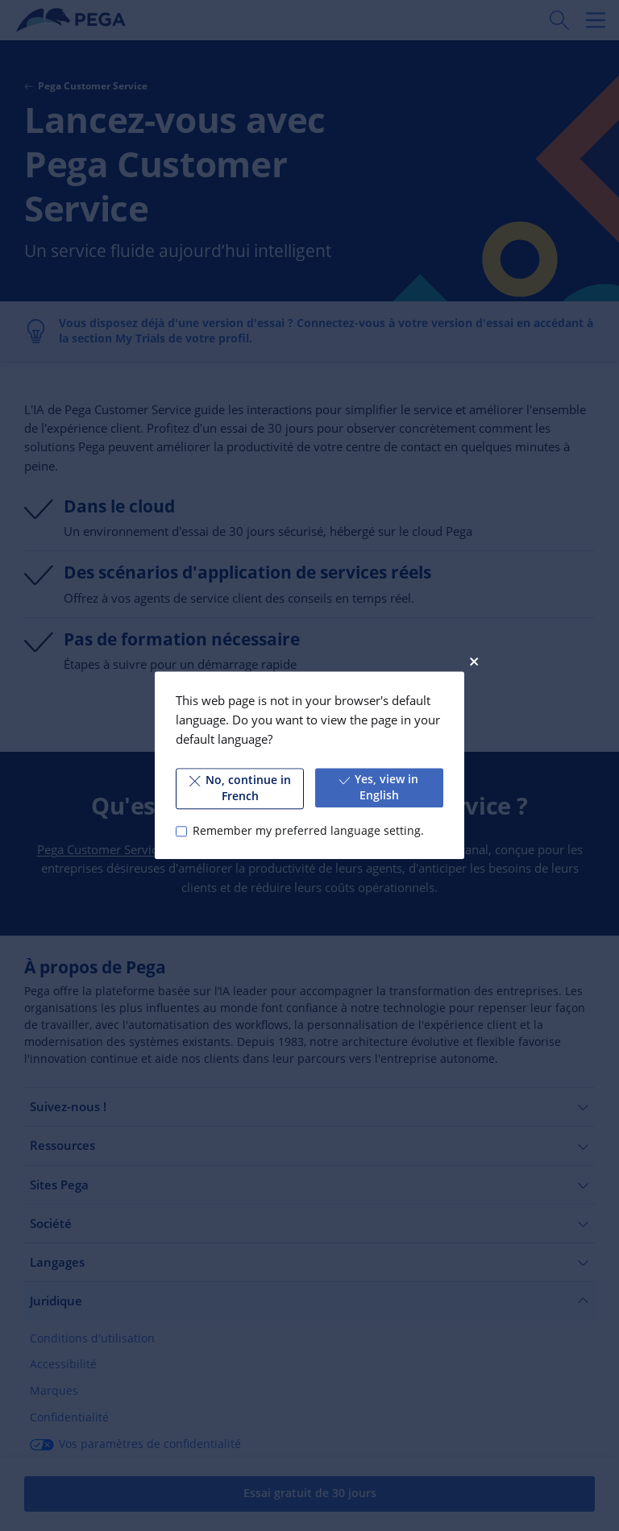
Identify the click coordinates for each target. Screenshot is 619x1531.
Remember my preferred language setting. (308, 831)
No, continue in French (239, 788)
